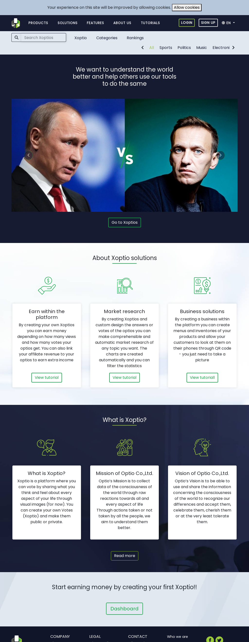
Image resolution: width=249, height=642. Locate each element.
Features (95, 23)
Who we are (177, 636)
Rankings (135, 38)
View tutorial (47, 377)
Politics (184, 47)
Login (186, 22)
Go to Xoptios (125, 222)
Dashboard (124, 608)
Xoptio (80, 38)
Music (201, 47)
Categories (106, 38)
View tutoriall (202, 377)
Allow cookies (187, 7)
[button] (230, 23)
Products (38, 23)
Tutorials (150, 23)
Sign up (208, 22)
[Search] (43, 37)
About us (122, 23)
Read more (124, 555)
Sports (166, 47)
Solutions (68, 23)
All (151, 47)
